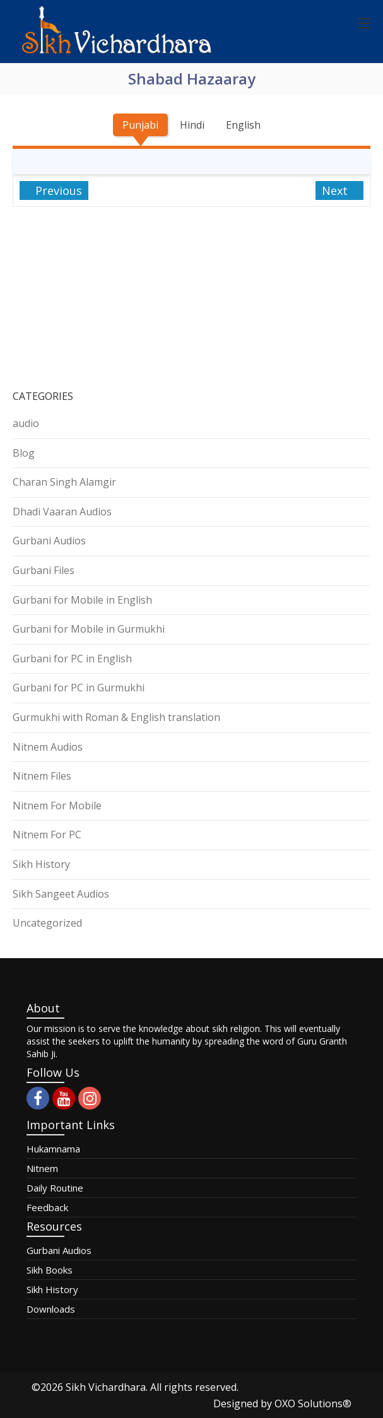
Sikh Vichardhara (106, 1387)
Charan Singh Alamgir (64, 482)
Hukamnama (53, 1148)
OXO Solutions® (312, 1403)
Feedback (47, 1207)
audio (26, 423)
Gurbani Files (43, 570)
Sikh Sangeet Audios (61, 894)
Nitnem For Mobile (57, 805)
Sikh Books (50, 1269)
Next (336, 190)
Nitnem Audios (48, 747)
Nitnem (42, 1168)
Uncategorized (47, 923)
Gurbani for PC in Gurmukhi (78, 687)
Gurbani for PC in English (72, 658)
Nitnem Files (42, 776)
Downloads (51, 1309)
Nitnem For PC (47, 834)
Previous (57, 190)
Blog (24, 453)
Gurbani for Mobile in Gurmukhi (89, 629)
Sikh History (41, 864)
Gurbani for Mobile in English (82, 600)
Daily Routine (55, 1187)
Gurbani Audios (49, 541)
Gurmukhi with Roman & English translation (116, 717)
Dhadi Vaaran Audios (62, 512)
